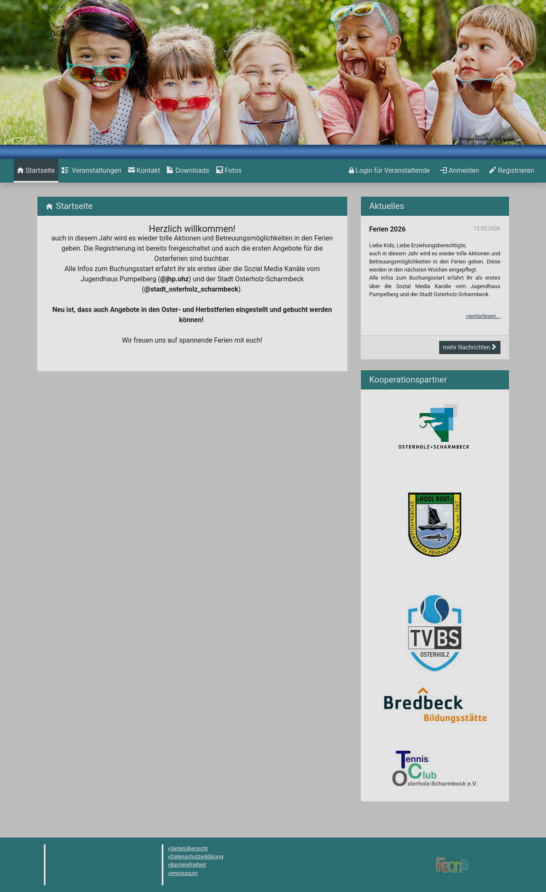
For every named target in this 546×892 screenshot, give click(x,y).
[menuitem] (36, 171)
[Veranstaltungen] (91, 171)
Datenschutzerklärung (196, 856)
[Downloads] (187, 171)
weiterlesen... (484, 316)
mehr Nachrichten (470, 347)
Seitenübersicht (189, 848)
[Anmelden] (389, 171)
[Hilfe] (229, 171)
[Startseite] (36, 171)
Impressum (183, 873)
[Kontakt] (144, 171)
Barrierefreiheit (188, 864)
